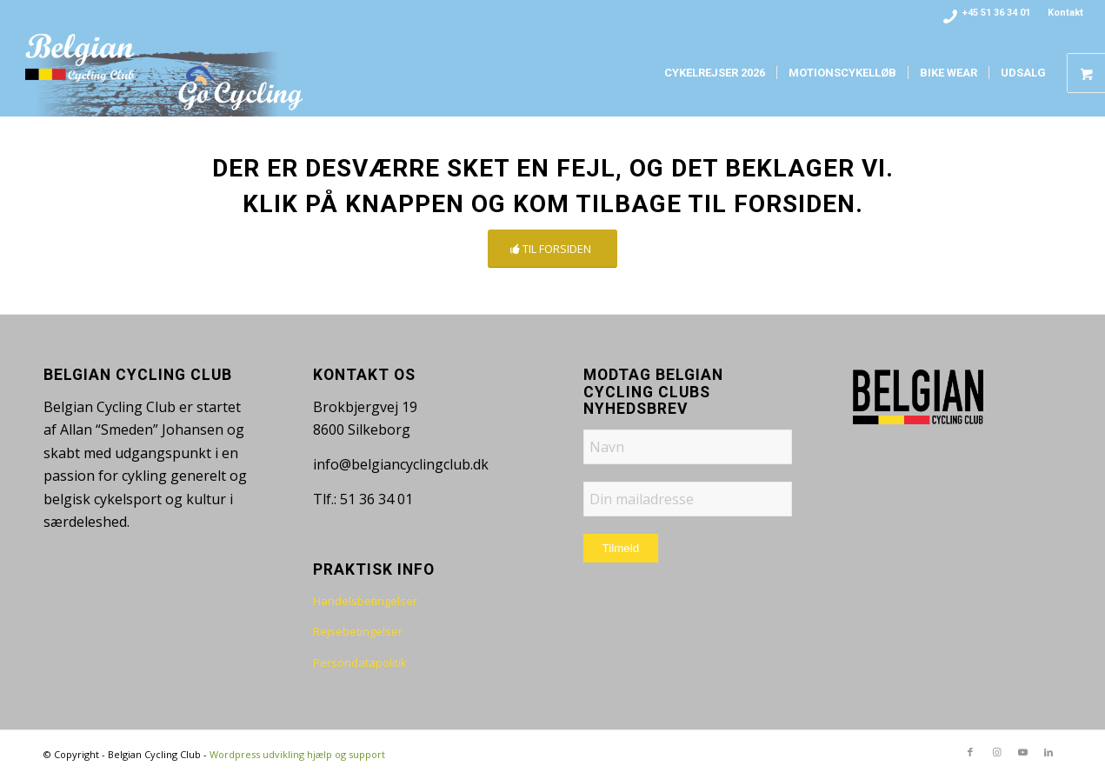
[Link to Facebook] (970, 752)
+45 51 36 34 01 (996, 12)
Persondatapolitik (360, 662)
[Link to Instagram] (996, 752)
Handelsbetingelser (365, 601)
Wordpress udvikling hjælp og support (297, 754)
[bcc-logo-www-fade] (165, 73)
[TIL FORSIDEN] (552, 249)
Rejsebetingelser (358, 631)
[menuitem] (1061, 13)
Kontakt (1065, 12)
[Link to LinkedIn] (1048, 752)
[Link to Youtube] (1022, 752)
